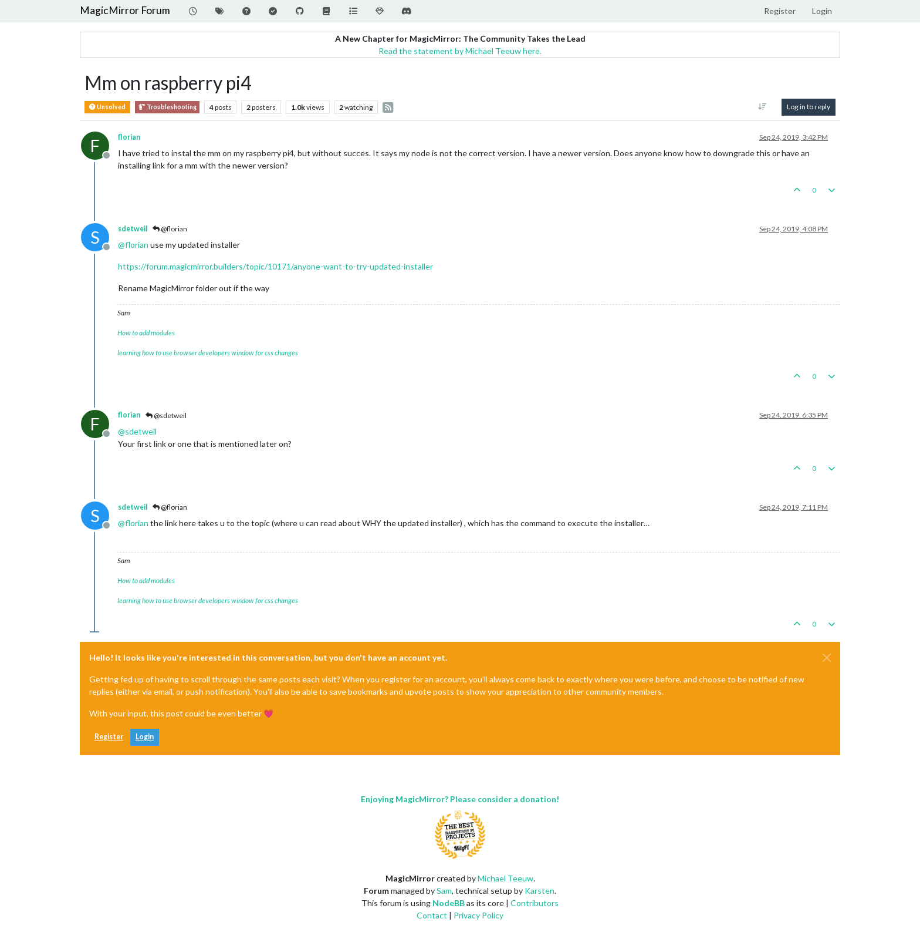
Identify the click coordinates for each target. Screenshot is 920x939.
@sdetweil (166, 415)
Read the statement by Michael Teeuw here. (460, 51)
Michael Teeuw (505, 878)
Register (108, 736)
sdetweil (132, 228)
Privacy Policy (478, 915)
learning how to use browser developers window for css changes (207, 352)
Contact (432, 915)
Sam (444, 891)
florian (129, 137)
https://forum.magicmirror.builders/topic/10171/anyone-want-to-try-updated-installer (275, 266)
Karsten (539, 891)
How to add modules (146, 332)
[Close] (826, 658)
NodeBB (448, 903)
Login (145, 736)
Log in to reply (808, 106)
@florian (170, 228)
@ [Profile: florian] (133, 245)
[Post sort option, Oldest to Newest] (762, 107)
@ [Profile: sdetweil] (137, 431)
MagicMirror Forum (125, 10)
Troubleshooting (167, 107)
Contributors (534, 903)
